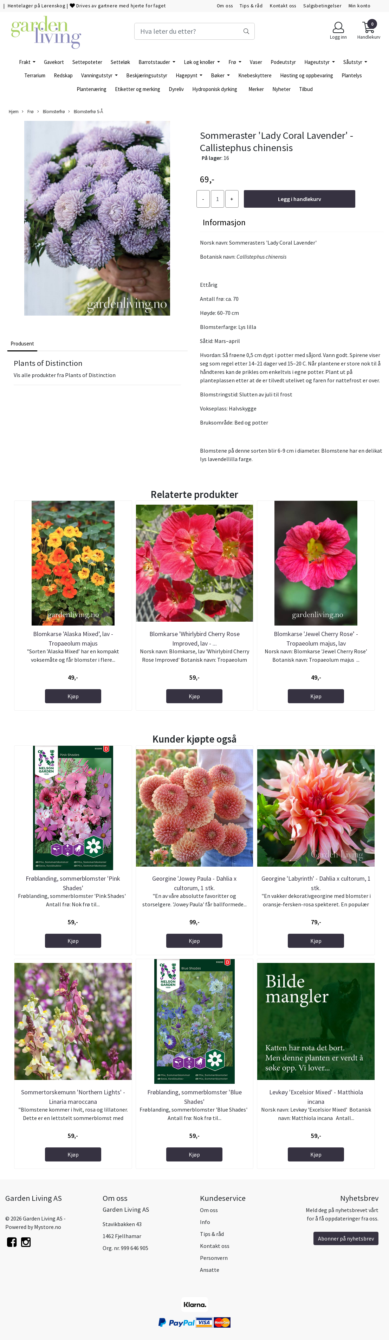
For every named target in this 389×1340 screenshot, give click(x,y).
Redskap (63, 75)
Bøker (218, 75)
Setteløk (120, 62)
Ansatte (209, 1269)
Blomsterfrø (51, 112)
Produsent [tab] (22, 343)
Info (205, 1221)
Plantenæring (91, 89)
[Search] (194, 31)
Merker (256, 89)
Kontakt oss (283, 6)
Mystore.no (47, 1226)
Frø (232, 62)
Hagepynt (187, 75)
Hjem (14, 111)
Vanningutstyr (97, 75)
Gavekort (54, 62)
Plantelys (352, 75)
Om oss (225, 6)
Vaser (256, 62)
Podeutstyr (283, 62)
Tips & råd (251, 6)
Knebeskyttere (255, 75)
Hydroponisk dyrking (214, 89)
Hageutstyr (317, 62)
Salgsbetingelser (322, 6)
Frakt (25, 62)
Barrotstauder (154, 62)
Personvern (214, 1257)
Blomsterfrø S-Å (85, 112)
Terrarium (34, 75)
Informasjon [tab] (224, 222)
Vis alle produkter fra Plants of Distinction (65, 374)
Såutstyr (353, 62)
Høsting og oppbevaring (306, 75)
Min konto (360, 6)
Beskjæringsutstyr (146, 75)
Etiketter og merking (137, 89)
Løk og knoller (200, 62)
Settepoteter (87, 62)
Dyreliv (176, 89)
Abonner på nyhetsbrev (346, 1238)
